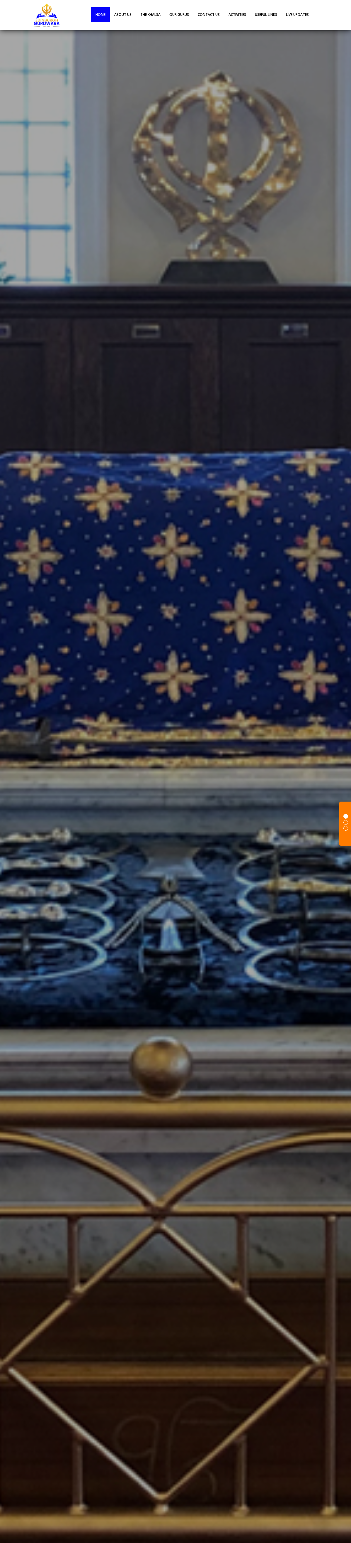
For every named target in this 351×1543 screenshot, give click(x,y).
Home (100, 14)
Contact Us (209, 14)
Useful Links (266, 14)
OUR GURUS (179, 14)
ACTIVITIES (237, 14)
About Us (123, 14)
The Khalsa (150, 14)
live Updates (297, 14)
